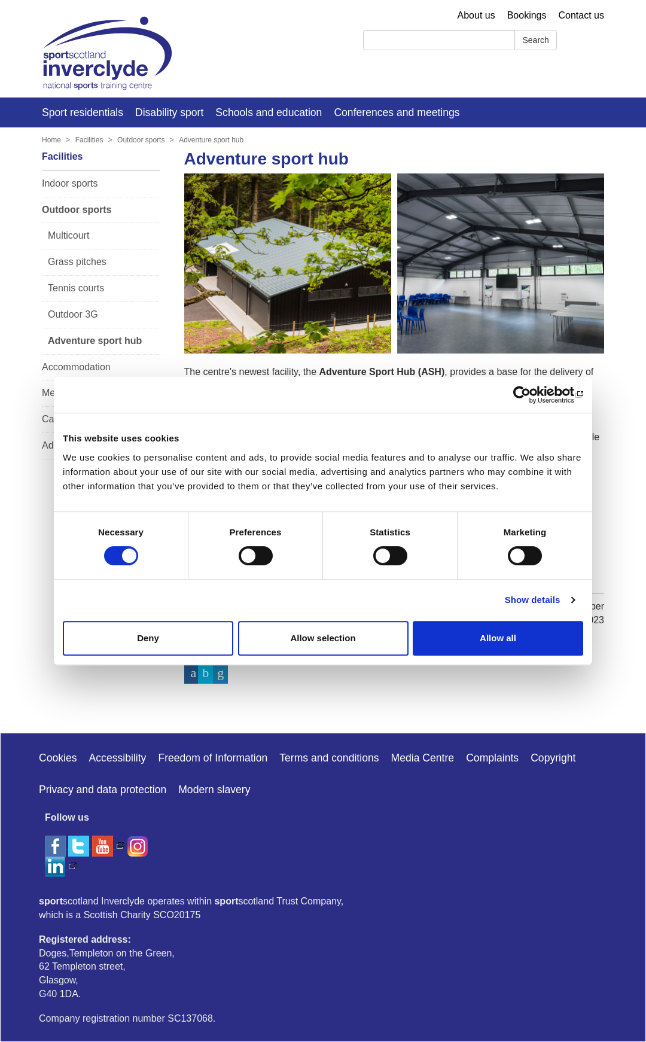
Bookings (527, 15)
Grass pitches (77, 262)
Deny (148, 638)
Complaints (492, 758)
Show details (532, 600)
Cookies (58, 758)
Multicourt (68, 235)
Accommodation (76, 367)
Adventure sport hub (211, 140)
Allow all (498, 638)
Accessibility (118, 758)
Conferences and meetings (396, 112)
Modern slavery (214, 790)
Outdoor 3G (73, 314)
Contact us (581, 15)
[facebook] (56, 845)
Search (535, 40)
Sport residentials (82, 112)
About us (476, 15)
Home (51, 140)
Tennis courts (76, 288)
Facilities (89, 140)
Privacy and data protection (102, 790)
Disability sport (169, 112)
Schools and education (268, 112)
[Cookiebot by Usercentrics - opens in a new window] (531, 395)
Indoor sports (69, 183)
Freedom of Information (212, 758)
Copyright (553, 758)
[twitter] (80, 845)
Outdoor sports (140, 140)
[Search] (439, 40)
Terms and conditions (329, 758)
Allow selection (322, 638)
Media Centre (423, 758)
